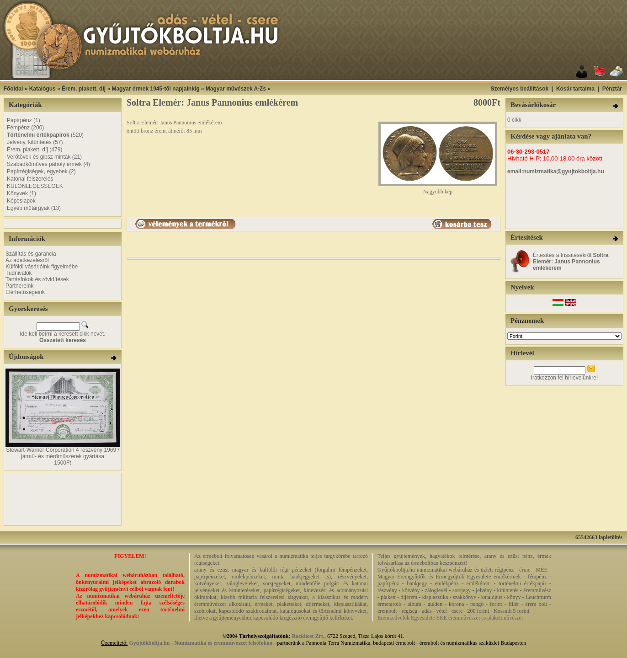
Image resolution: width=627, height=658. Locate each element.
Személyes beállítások (519, 89)
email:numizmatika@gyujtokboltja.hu (555, 171)
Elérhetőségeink (25, 292)
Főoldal (13, 89)
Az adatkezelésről (27, 260)
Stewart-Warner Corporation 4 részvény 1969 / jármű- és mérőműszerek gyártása (62, 453)
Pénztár (612, 89)
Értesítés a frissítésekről (570, 261)
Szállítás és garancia (30, 254)
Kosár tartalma (575, 89)
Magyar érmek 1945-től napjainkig (155, 89)
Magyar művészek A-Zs (236, 89)
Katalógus (42, 89)
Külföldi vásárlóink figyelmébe (41, 266)
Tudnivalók (18, 273)
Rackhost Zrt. (308, 636)
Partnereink (19, 286)
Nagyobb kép (437, 189)
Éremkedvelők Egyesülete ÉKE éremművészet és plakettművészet (450, 618)
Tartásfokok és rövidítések (37, 279)
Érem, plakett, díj (84, 89)
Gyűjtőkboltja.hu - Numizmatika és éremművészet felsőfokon (200, 643)
